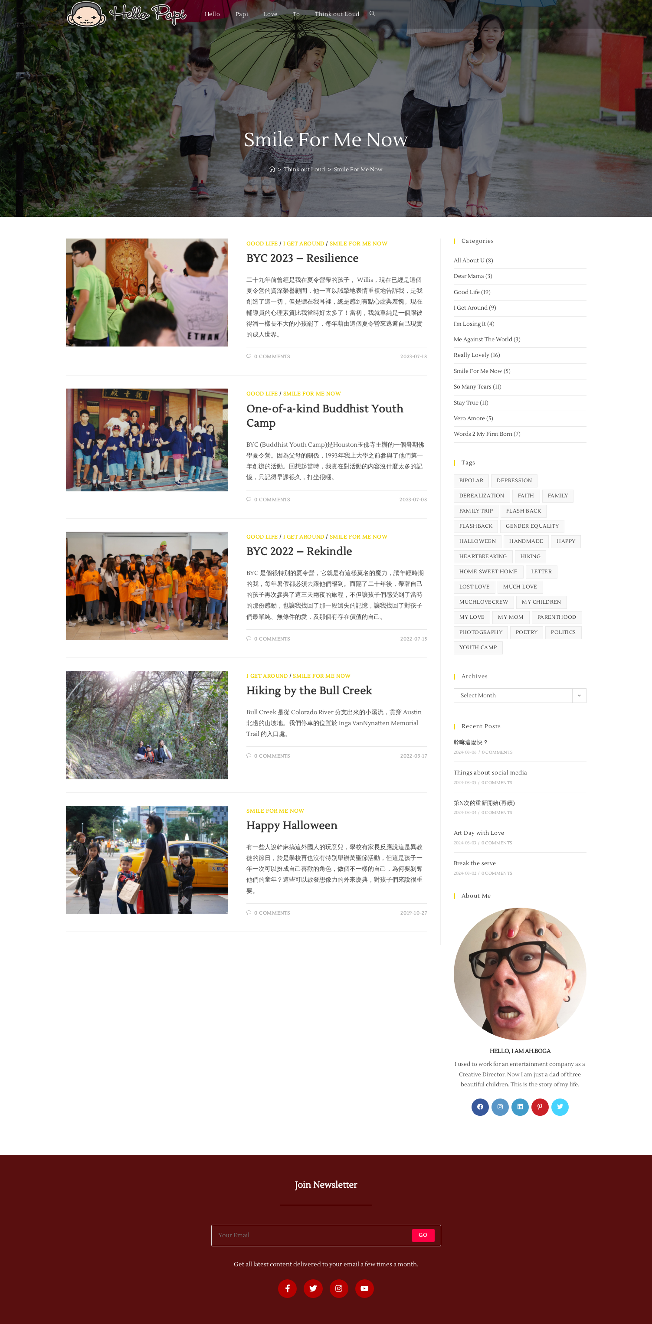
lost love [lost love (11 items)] (474, 587)
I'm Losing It (470, 323)
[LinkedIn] (520, 1107)
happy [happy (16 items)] (566, 541)
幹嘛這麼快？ (471, 742)
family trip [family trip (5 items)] (476, 511)
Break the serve (475, 863)
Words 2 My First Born (483, 434)
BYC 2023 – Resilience (302, 258)
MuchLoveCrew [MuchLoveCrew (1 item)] (484, 602)
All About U (469, 260)
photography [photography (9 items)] (480, 632)
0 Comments (272, 356)
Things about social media (490, 772)
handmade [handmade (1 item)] (526, 541)
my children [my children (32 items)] (541, 602)
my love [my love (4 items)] (472, 617)
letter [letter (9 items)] (541, 572)
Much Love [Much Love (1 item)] (520, 587)
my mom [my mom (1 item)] (511, 617)
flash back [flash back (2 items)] (523, 511)
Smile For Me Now (358, 169)
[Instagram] (500, 1107)
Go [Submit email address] (423, 1235)
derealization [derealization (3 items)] (482, 496)
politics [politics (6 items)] (563, 632)
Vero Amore (469, 418)
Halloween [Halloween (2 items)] (477, 541)
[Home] (272, 169)
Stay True (466, 402)
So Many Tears (472, 386)
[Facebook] (480, 1107)
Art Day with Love (479, 833)
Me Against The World (483, 339)
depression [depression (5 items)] (514, 480)
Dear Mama (469, 276)
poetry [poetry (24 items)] (526, 632)
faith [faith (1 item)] (526, 496)
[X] (560, 1107)
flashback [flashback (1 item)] (476, 526)
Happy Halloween (291, 826)
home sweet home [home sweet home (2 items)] (488, 572)
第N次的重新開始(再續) (484, 803)
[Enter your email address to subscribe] (326, 1235)
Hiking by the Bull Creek (309, 691)
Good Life (262, 244)
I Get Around (303, 244)
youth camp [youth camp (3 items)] (478, 647)
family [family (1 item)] (558, 496)
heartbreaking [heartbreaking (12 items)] (483, 556)
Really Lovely (471, 355)
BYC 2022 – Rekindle (299, 552)
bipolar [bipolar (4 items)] (471, 480)
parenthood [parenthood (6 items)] (557, 617)
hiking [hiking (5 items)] (531, 556)
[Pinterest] (540, 1107)
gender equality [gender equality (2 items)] (532, 526)
